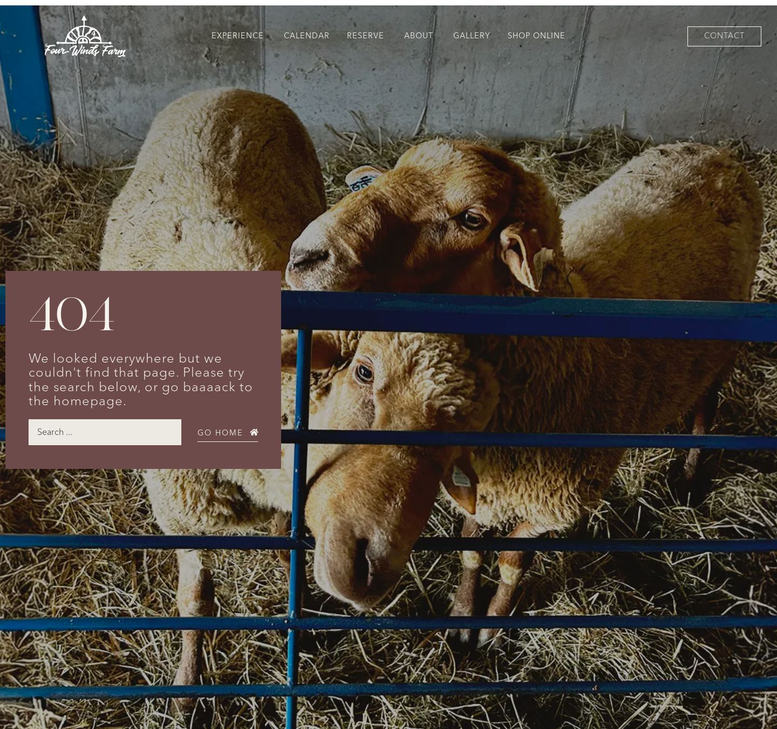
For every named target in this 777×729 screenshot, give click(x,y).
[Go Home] (254, 432)
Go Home (220, 433)
